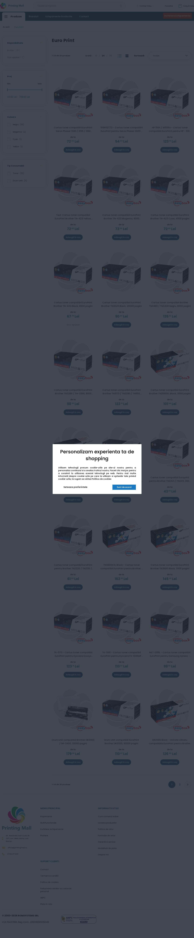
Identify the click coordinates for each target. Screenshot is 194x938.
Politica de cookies (101, 479)
